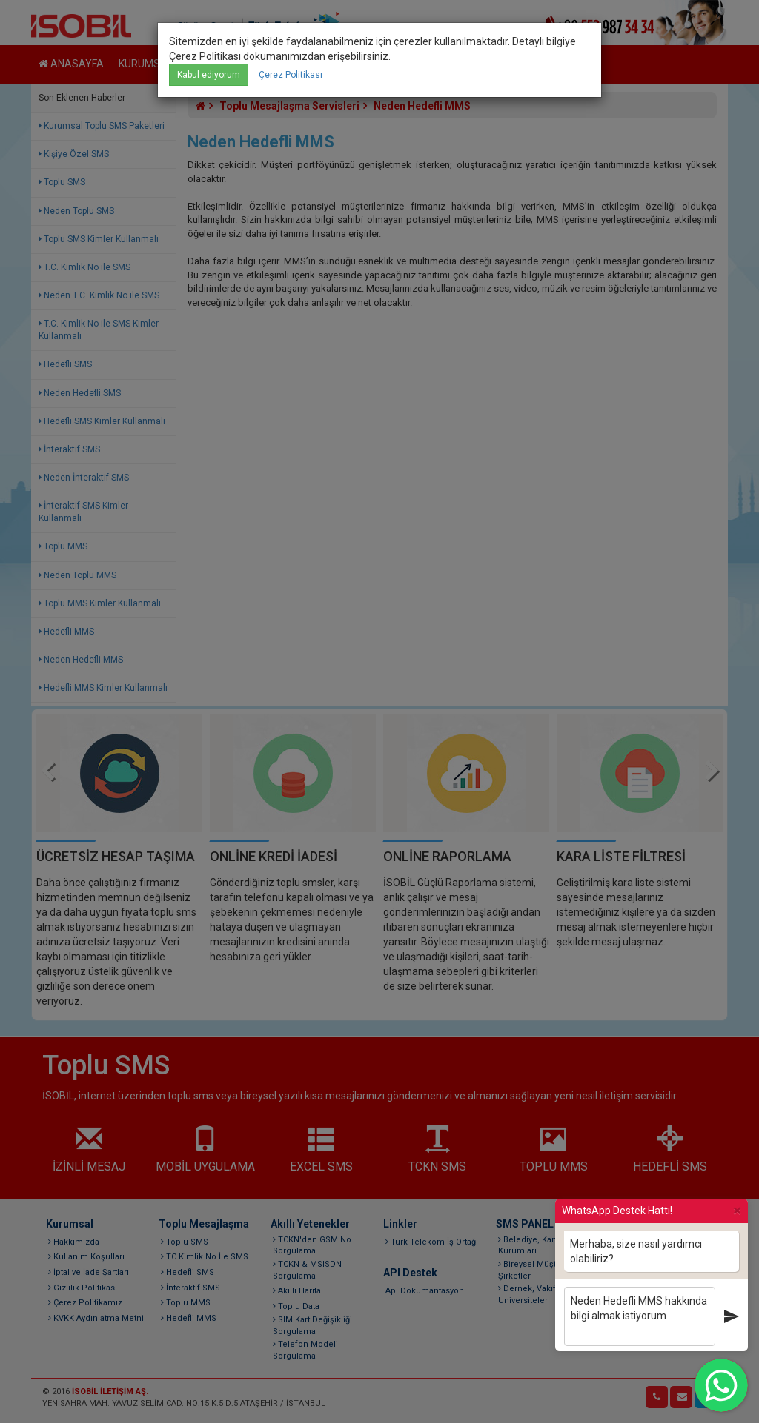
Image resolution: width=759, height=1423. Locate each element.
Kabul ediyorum (208, 75)
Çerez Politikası (290, 75)
